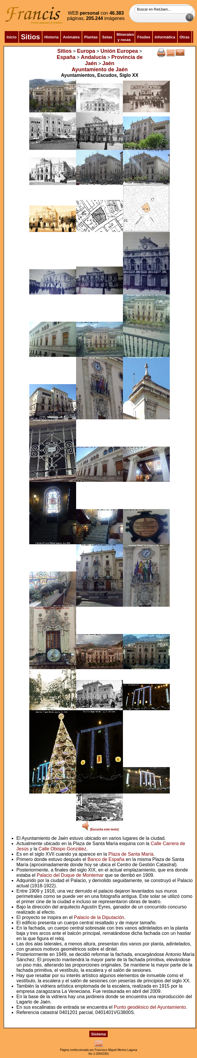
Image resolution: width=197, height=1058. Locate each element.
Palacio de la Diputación (99, 917)
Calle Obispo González (63, 848)
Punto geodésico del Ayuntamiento (150, 1007)
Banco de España (106, 859)
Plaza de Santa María (130, 854)
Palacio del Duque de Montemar (70, 875)
